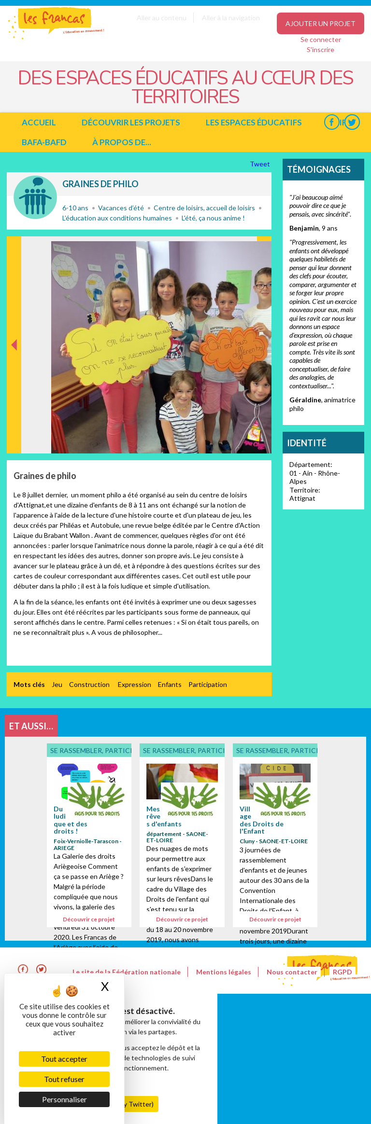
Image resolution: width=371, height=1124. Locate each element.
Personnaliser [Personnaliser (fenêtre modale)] (64, 1099)
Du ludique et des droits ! (70, 820)
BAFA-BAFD (44, 142)
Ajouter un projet (320, 23)
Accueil (39, 122)
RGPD (342, 972)
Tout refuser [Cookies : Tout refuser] (64, 1078)
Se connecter (320, 39)
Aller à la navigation (231, 18)
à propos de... (121, 142)
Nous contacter (292, 972)
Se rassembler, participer (35, 197)
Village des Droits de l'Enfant (262, 820)
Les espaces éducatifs (254, 122)
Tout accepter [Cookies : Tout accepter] (64, 1058)
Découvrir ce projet (89, 919)
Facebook (331, 122)
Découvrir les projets (131, 122)
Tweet (260, 164)
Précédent (14, 438)
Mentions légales (223, 972)
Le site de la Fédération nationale (126, 972)
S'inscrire (320, 49)
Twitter (351, 122)
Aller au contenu (161, 18)
